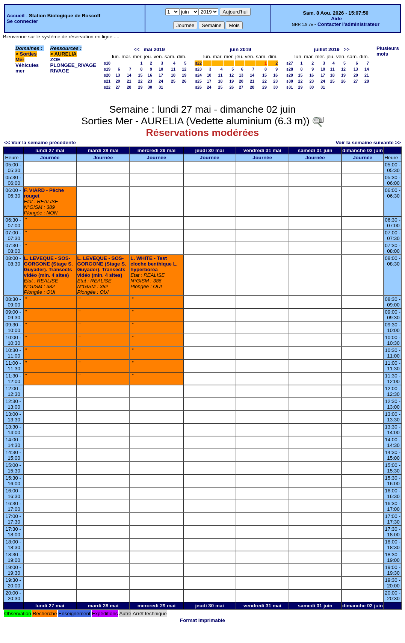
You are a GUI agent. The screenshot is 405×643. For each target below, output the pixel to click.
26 (184, 81)
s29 (289, 75)
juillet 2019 (326, 49)
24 (161, 81)
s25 (198, 81)
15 (140, 75)
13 (118, 75)
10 (161, 69)
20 (118, 81)
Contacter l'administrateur (348, 24)
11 (173, 69)
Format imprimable (202, 620)
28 (129, 87)
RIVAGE (59, 71)
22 (140, 81)
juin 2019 (240, 49)
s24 (198, 75)
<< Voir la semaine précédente (40, 142)
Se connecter (22, 21)
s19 (107, 69)
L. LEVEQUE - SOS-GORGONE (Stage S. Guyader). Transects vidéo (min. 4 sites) (48, 266)
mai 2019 (154, 49)
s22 (107, 87)
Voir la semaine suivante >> (368, 142)
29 (140, 87)
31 (161, 87)
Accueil (15, 15)
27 (118, 87)
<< (137, 49)
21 (129, 81)
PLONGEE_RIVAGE (73, 65)
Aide (336, 18)
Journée (50, 157)
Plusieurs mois (387, 51)
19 (184, 75)
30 (150, 87)
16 (150, 75)
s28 (289, 69)
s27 (289, 63)
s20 (107, 75)
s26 (198, 87)
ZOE (55, 59)
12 (184, 69)
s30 (289, 81)
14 (129, 75)
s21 (107, 81)
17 (161, 75)
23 (150, 81)
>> (347, 49)
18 (173, 75)
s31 (289, 87)
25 (173, 81)
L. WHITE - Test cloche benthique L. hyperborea (153, 263)
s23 (198, 69)
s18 (107, 63)
